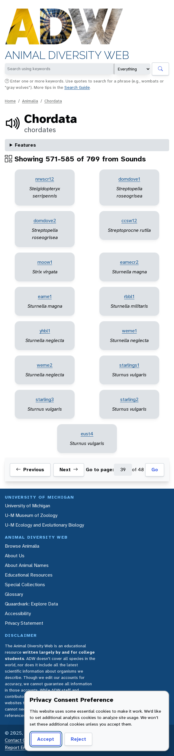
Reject (78, 739)
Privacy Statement (24, 623)
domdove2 (45, 220)
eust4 (87, 434)
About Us (14, 555)
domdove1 (129, 179)
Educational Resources (29, 575)
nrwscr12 (44, 179)
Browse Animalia (22, 546)
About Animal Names (27, 565)
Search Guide (77, 87)
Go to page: (100, 469)
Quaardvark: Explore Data (31, 604)
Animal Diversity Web (67, 55)
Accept (45, 739)
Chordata (53, 101)
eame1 (45, 296)
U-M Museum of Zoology (31, 515)
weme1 (129, 331)
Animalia (30, 101)
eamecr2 (129, 262)
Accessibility (18, 613)
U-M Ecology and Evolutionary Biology (44, 525)
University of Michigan (27, 505)
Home (10, 101)
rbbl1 (129, 296)
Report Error (18, 747)
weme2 (45, 365)
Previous (30, 469)
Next (69, 469)
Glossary (14, 594)
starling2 (129, 399)
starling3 (45, 399)
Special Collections (25, 584)
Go (154, 469)
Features (25, 145)
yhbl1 (45, 331)
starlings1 (129, 365)
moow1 (44, 262)
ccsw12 (129, 220)
